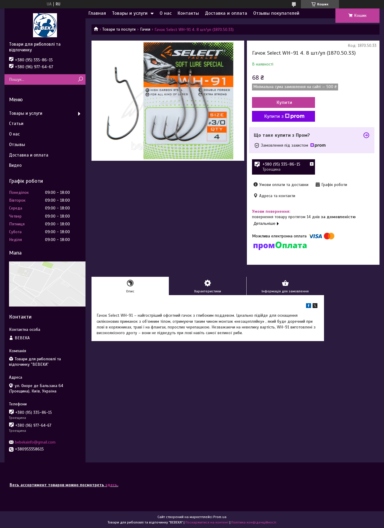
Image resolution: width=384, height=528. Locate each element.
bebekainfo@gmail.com (35, 442)
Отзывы (17, 144)
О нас (166, 13)
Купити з (284, 116)
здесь (111, 484)
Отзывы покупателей (276, 13)
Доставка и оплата (226, 13)
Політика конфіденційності (253, 522)
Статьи (16, 123)
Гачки (145, 29)
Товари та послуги (119, 29)
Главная (97, 13)
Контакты (188, 13)
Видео (15, 165)
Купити (284, 102)
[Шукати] (80, 79)
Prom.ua (219, 517)
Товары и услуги (130, 13)
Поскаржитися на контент (207, 522)
